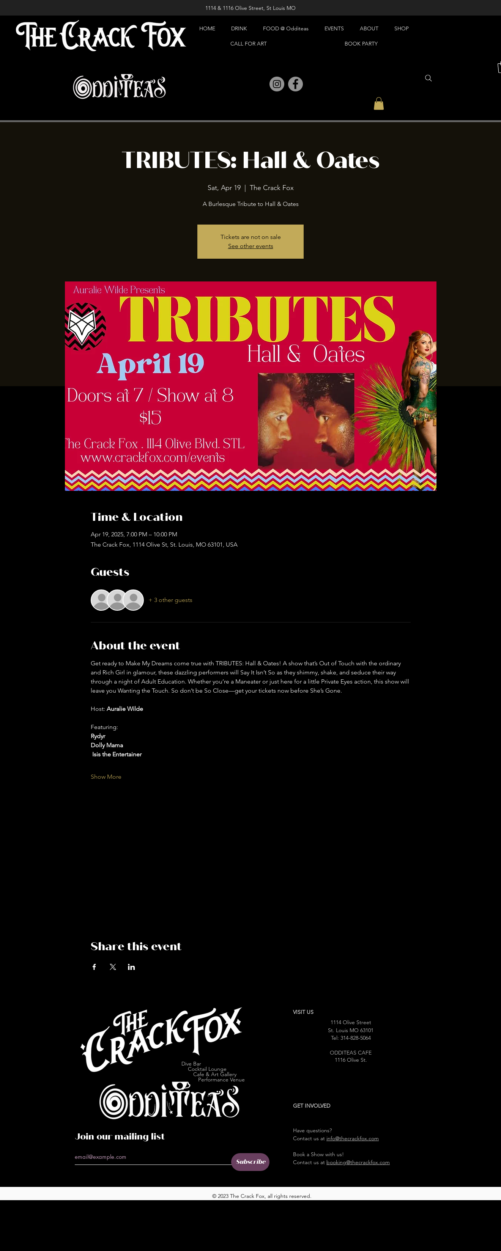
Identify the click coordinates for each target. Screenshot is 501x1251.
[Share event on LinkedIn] (131, 967)
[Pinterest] (260, 84)
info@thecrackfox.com (352, 1138)
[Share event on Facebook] (94, 967)
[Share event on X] (113, 967)
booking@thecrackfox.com (358, 1162)
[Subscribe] (250, 1162)
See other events (250, 246)
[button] (378, 103)
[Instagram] (276, 84)
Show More (106, 776)
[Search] (428, 78)
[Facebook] (295, 84)
